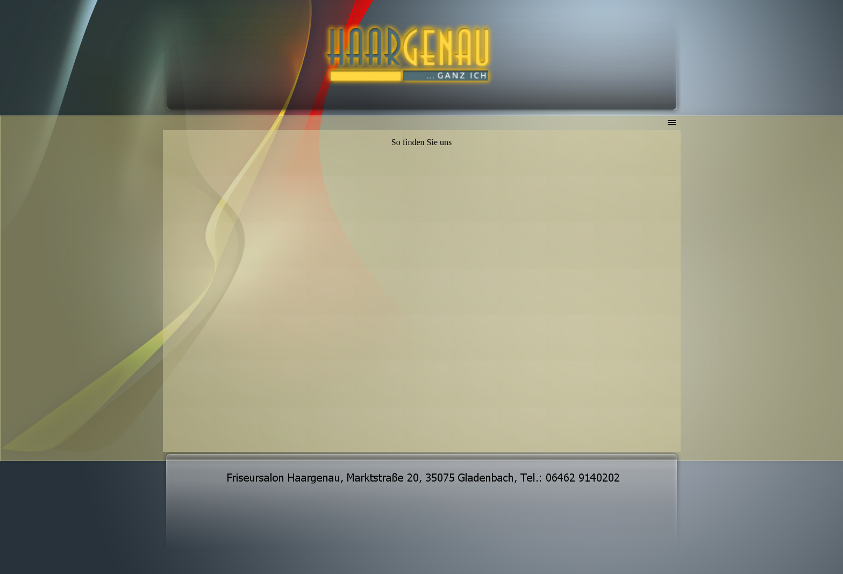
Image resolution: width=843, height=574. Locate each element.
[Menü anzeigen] (672, 122)
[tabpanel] (422, 142)
